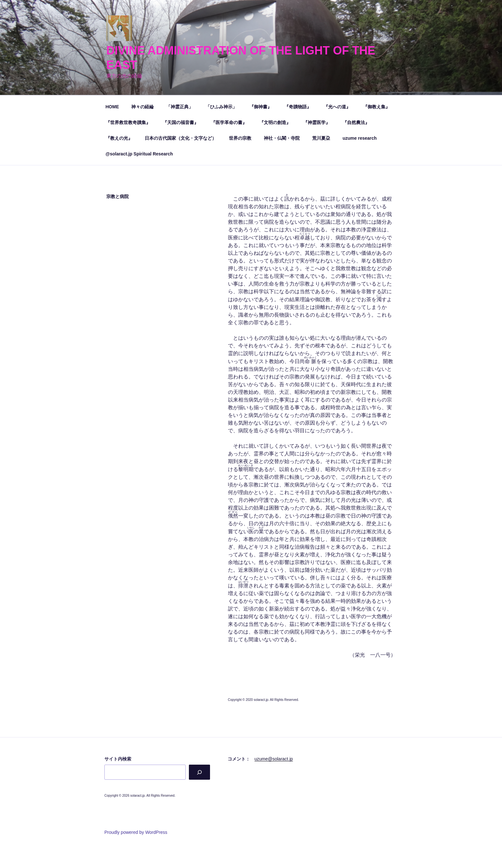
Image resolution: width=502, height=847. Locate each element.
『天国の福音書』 (180, 122)
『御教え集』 (376, 106)
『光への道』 (337, 106)
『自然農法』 (356, 122)
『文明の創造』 (275, 122)
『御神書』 (260, 106)
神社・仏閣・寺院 (282, 138)
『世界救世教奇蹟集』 (128, 122)
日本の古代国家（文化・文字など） (180, 138)
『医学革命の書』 (229, 122)
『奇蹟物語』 (297, 106)
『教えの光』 (119, 138)
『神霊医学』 (316, 122)
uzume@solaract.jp (274, 758)
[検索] (199, 772)
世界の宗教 (240, 138)
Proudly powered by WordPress (135, 832)
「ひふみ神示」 (221, 106)
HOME (112, 106)
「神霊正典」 (179, 106)
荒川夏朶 (321, 138)
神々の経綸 (142, 106)
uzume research (360, 138)
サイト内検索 (117, 758)
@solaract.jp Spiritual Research (139, 153)
